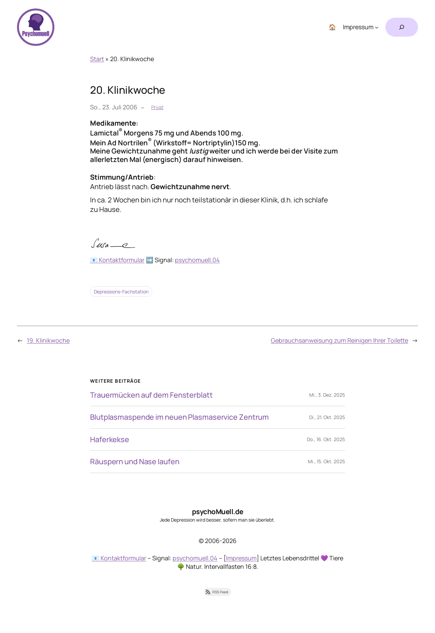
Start (97, 59)
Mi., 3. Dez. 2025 (327, 395)
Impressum (241, 558)
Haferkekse (109, 439)
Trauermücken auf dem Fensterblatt (151, 395)
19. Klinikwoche (48, 340)
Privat (157, 107)
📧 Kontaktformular (117, 260)
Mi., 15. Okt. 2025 (326, 461)
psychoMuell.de (217, 511)
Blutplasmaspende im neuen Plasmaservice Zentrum (179, 417)
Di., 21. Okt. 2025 (327, 417)
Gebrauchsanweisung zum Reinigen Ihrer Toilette (339, 340)
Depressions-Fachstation (121, 291)
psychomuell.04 (197, 260)
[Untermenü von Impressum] (377, 27)
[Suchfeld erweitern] (401, 27)
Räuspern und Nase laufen (134, 461)
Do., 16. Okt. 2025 (326, 439)
